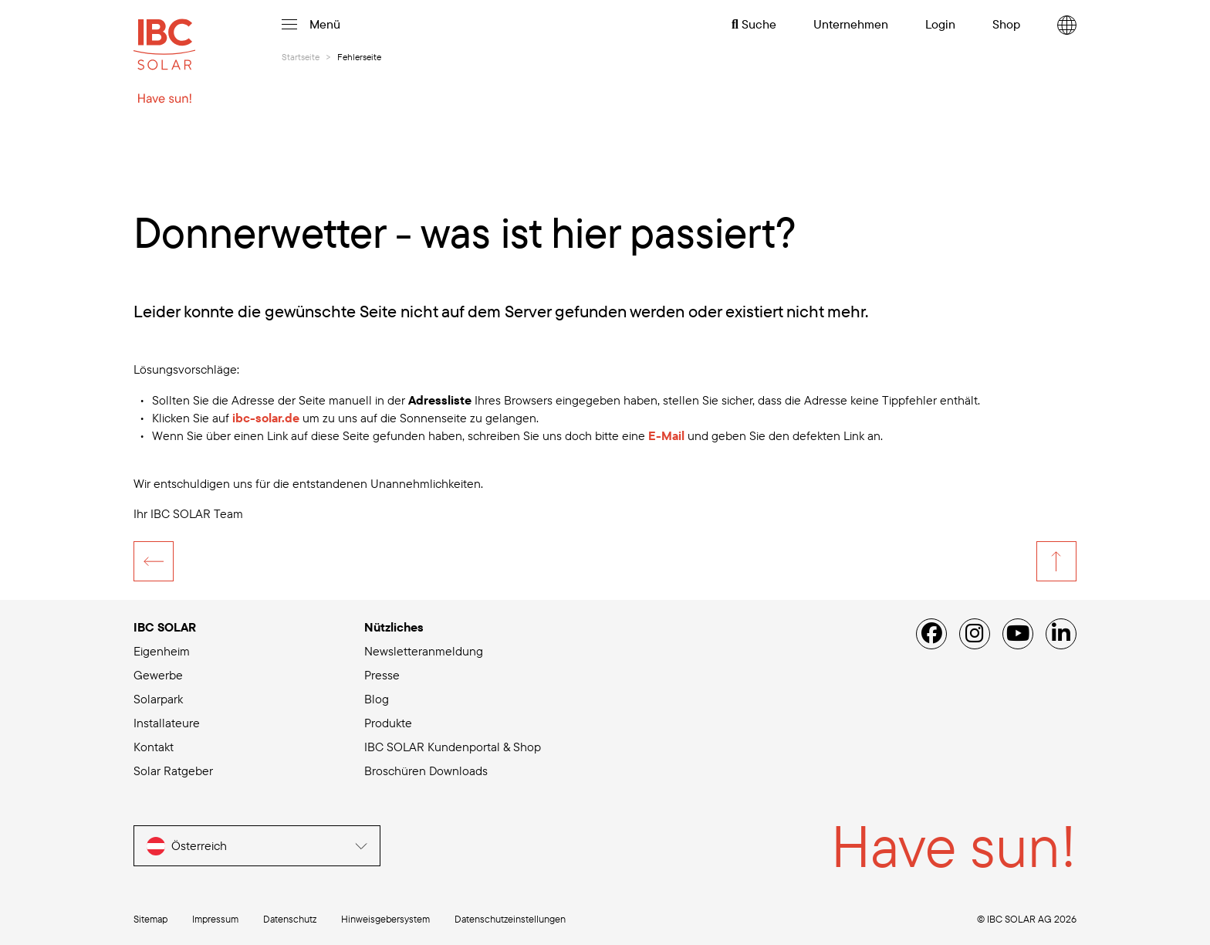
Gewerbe (158, 674)
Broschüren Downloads (426, 770)
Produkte (388, 722)
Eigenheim (162, 651)
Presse (382, 674)
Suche (754, 24)
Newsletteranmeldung (423, 651)
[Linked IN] (1061, 633)
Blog (376, 698)
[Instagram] (974, 633)
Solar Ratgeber (173, 770)
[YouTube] (1017, 633)
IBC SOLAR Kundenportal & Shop (452, 746)
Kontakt (154, 746)
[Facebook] (931, 633)
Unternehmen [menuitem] (850, 24)
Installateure (167, 722)
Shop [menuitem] (1006, 24)
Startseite (300, 57)
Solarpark (158, 698)
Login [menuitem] (940, 24)
